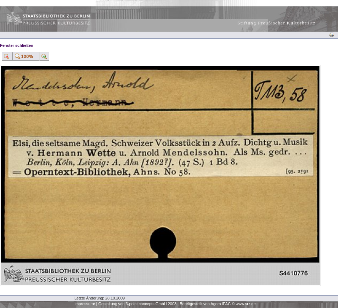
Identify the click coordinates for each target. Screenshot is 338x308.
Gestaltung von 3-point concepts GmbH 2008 (137, 304)
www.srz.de (245, 304)
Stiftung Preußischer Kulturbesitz (276, 23)
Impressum (84, 304)
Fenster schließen (16, 45)
